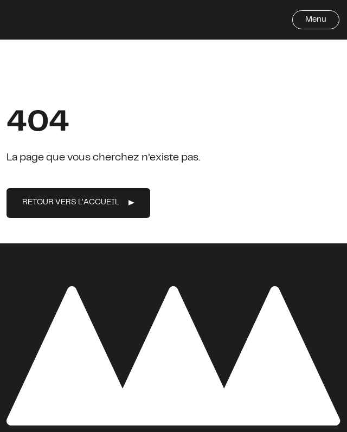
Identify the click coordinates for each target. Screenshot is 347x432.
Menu (315, 19)
